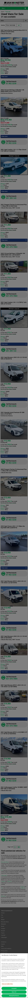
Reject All (14, 992)
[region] (14, 975)
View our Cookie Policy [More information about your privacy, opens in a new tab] (7, 983)
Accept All (14, 988)
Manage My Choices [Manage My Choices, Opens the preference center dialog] (14, 995)
